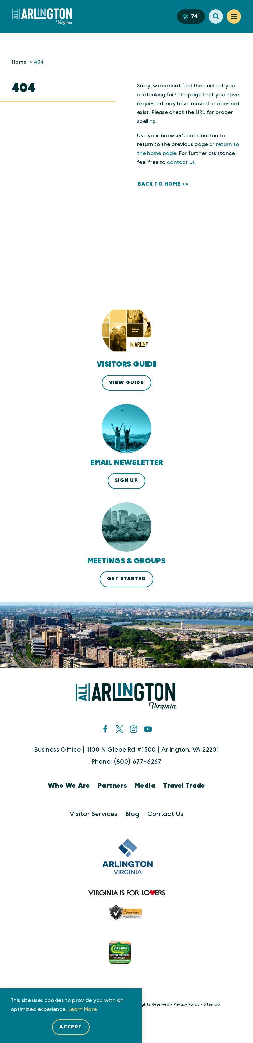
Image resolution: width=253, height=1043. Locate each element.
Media (145, 785)
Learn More (82, 1009)
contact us (181, 162)
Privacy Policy (186, 1004)
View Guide (126, 382)
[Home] (45, 16)
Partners (112, 785)
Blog (133, 814)
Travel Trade (184, 785)
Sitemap (212, 1004)
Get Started (126, 578)
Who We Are (69, 785)
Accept (70, 1027)
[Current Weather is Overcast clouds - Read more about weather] (191, 16)
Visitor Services (94, 814)
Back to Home (159, 184)
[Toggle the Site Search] (216, 16)
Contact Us (165, 814)
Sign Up (126, 480)
